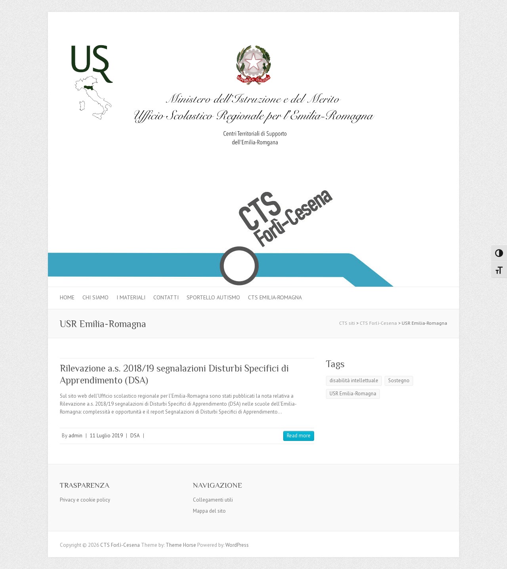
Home (67, 297)
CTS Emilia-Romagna (275, 297)
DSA (135, 435)
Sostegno (399, 380)
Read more (299, 435)
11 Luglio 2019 (106, 435)
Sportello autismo (213, 297)
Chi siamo (95, 297)
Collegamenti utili (213, 499)
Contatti (166, 297)
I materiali (130, 297)
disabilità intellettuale (354, 380)
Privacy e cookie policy (85, 499)
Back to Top (496, 558)
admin (75, 435)
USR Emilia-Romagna (353, 393)
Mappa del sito (209, 511)
